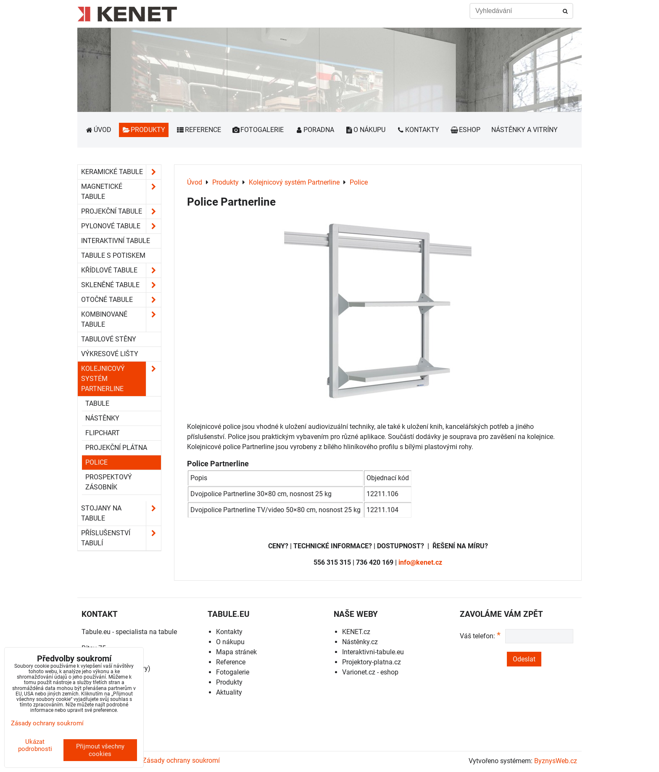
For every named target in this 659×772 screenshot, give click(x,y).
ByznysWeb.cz (555, 761)
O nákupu (365, 130)
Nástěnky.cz (360, 642)
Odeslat (524, 659)
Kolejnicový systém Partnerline (121, 379)
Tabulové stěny (108, 339)
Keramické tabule (121, 172)
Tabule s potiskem (113, 255)
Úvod (98, 130)
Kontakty (417, 130)
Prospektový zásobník (108, 482)
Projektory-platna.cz (371, 662)
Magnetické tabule (121, 192)
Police (96, 462)
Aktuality (229, 692)
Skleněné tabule (121, 285)
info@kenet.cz (420, 562)
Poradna (314, 130)
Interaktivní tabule (115, 241)
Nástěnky (102, 418)
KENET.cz (356, 632)
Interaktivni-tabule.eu (373, 652)
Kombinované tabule (121, 319)
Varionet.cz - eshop (370, 672)
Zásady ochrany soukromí (181, 760)
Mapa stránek (236, 652)
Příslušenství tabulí (121, 538)
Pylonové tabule (121, 226)
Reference (198, 130)
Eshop (465, 130)
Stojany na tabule (121, 513)
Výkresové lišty (109, 354)
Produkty (144, 130)
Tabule (97, 403)
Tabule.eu (96, 632)
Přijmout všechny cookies (100, 750)
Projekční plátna (116, 448)
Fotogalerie (258, 130)
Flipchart (102, 433)
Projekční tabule (121, 211)
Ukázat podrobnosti (35, 745)
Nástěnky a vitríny (524, 130)
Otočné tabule (121, 300)
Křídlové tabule (121, 270)
